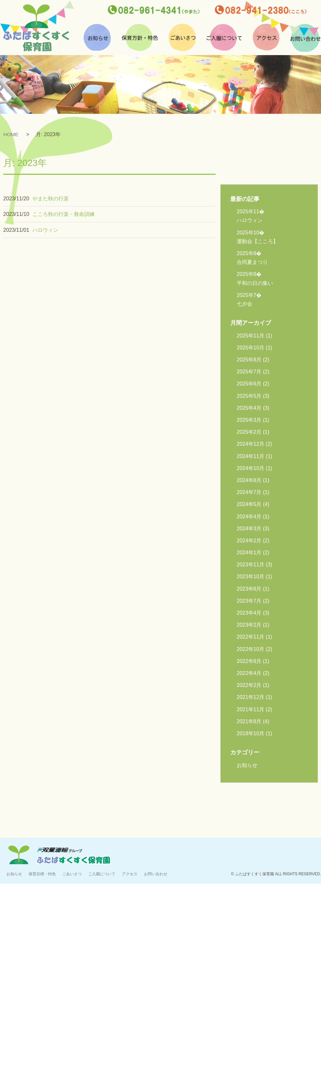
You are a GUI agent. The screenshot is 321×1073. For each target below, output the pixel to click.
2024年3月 (249, 528)
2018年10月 (250, 733)
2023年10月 (250, 576)
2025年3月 (249, 420)
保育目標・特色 (42, 874)
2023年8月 (249, 588)
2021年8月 (249, 721)
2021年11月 (250, 709)
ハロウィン (45, 229)
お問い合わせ (155, 874)
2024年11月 (250, 456)
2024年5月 (249, 504)
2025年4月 (249, 408)
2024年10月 (250, 468)
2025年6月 (249, 383)
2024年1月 (249, 552)
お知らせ (247, 765)
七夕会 (249, 299)
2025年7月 (249, 371)
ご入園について (101, 874)
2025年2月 (249, 432)
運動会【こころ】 (257, 237)
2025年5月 (249, 395)
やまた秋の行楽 (50, 198)
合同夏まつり (252, 258)
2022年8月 (249, 661)
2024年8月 (249, 480)
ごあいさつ (72, 874)
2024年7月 (249, 492)
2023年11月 (250, 564)
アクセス (129, 874)
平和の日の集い (255, 278)
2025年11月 (250, 335)
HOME (11, 134)
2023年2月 (249, 625)
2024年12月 (250, 444)
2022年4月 (249, 673)
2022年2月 (249, 685)
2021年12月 (250, 697)
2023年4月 (249, 613)
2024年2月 (249, 540)
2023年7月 (249, 601)
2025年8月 (249, 359)
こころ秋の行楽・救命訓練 (63, 214)
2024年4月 (249, 516)
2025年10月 (250, 347)
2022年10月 (250, 649)
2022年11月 (250, 637)
